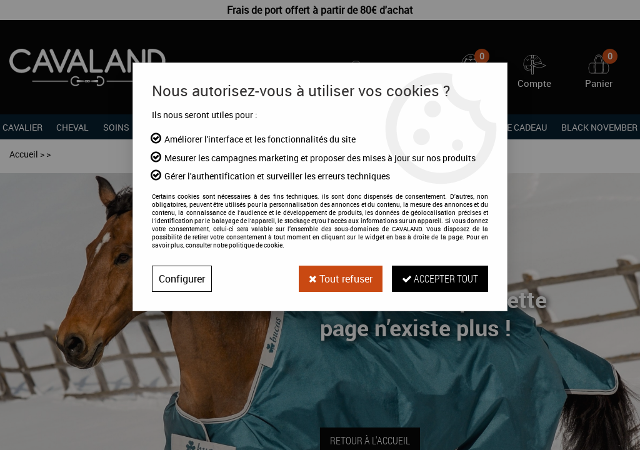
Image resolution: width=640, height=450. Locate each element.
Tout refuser (340, 279)
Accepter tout (440, 278)
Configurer (182, 279)
